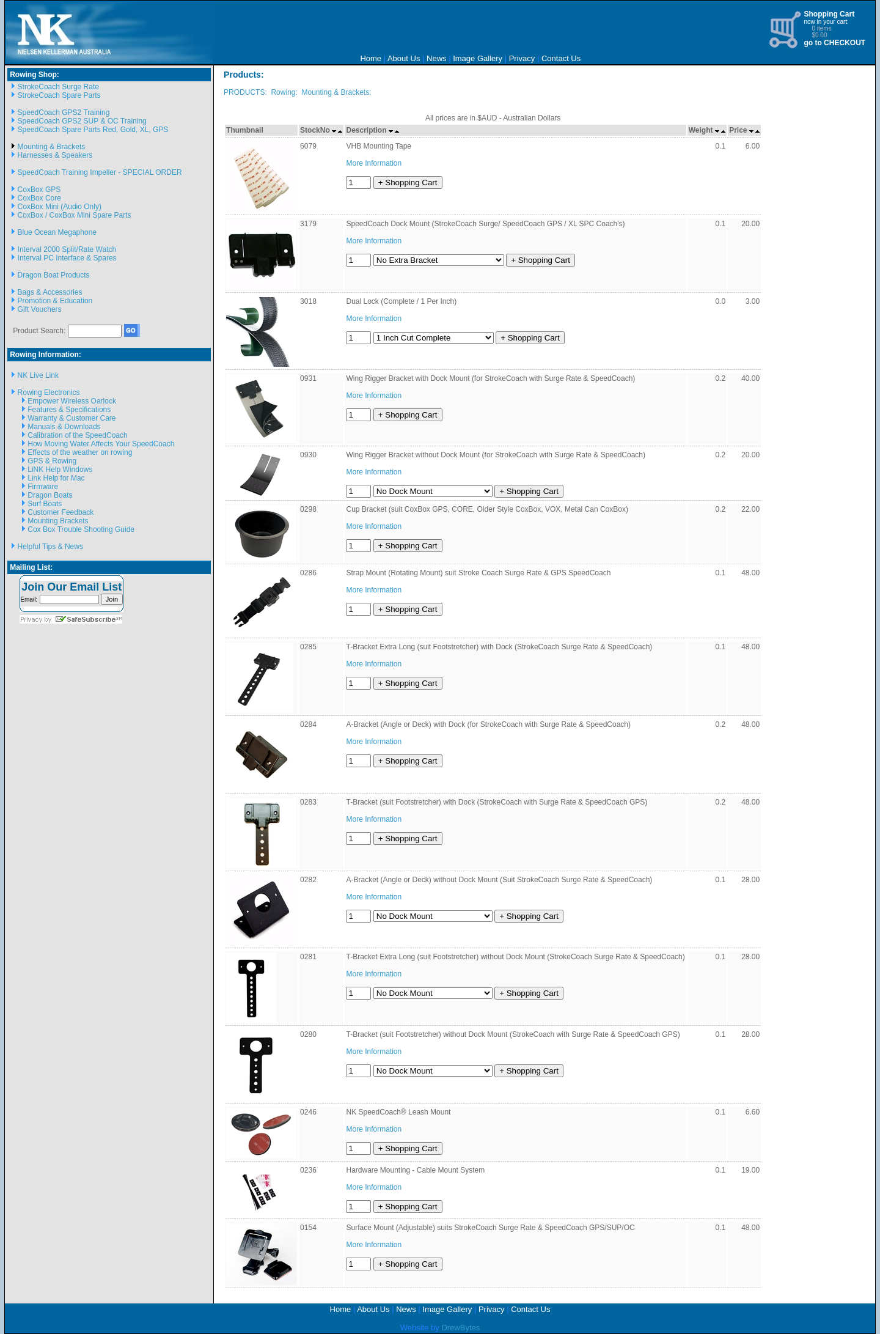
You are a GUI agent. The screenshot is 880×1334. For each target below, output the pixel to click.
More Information (374, 163)
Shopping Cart (829, 14)
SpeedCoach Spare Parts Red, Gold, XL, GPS (93, 129)
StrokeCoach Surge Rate (58, 87)
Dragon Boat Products (54, 275)
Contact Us (561, 58)
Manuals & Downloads (64, 426)
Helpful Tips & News (50, 546)
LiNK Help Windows (60, 469)
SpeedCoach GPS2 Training (64, 112)
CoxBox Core (39, 198)
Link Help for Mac (56, 478)
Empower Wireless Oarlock (72, 401)
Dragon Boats (50, 495)
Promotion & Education (55, 301)
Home (370, 58)
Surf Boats (45, 503)
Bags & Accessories (50, 292)
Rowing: (284, 92)
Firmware (43, 486)
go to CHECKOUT (834, 43)
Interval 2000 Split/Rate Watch (67, 249)
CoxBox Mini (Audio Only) (59, 206)
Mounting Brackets (58, 521)
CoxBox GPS (39, 189)
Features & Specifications (69, 409)
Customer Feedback (61, 512)
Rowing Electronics (49, 392)
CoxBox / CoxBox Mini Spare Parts (74, 215)
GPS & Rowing (52, 461)
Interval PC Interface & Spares (67, 258)
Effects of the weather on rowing (80, 452)
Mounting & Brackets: (336, 92)
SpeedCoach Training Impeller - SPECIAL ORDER (100, 172)
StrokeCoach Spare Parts (59, 95)
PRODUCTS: (245, 92)
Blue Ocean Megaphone (57, 232)
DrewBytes (460, 1327)
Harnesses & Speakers (55, 155)
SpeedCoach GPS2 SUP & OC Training (82, 121)
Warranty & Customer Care (72, 418)
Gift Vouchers (40, 309)
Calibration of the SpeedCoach (77, 435)
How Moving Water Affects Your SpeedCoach (101, 444)
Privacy (522, 58)
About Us (403, 58)
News (437, 58)
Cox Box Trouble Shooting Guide (81, 529)
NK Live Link (38, 375)
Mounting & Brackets (52, 146)
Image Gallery (477, 58)
